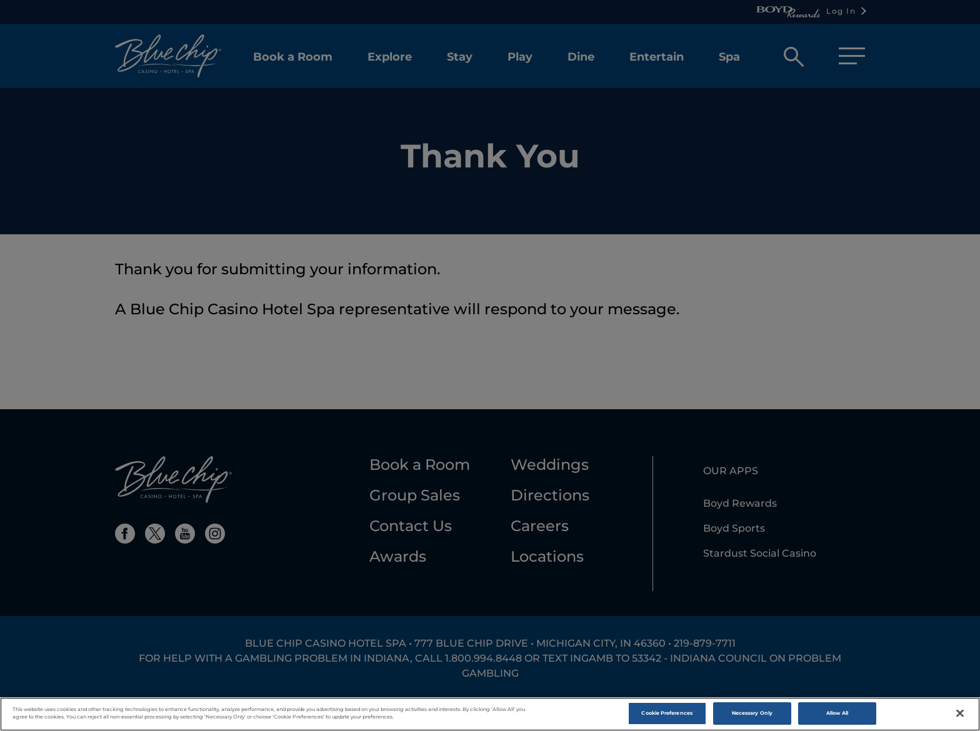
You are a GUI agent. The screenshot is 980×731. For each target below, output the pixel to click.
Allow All (837, 716)
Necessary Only (752, 716)
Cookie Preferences (666, 716)
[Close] (960, 716)
